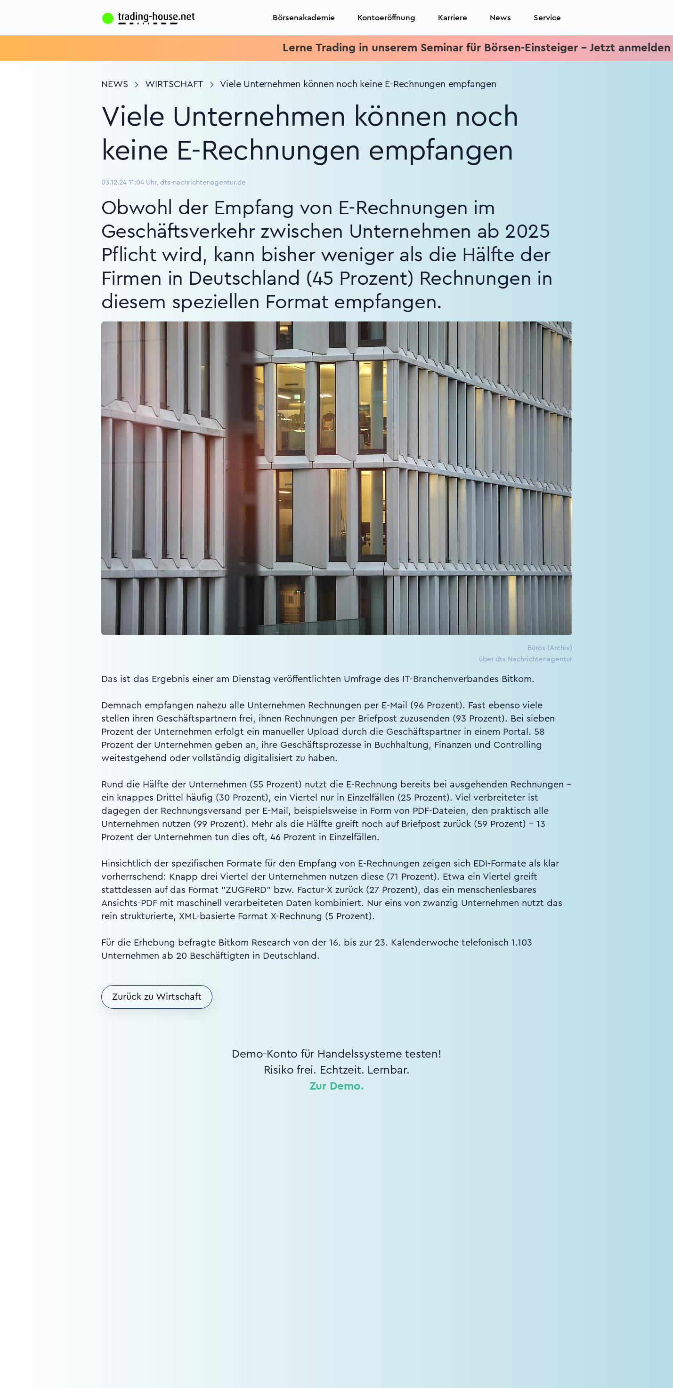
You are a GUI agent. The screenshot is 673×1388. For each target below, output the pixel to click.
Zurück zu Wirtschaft (157, 997)
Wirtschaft (174, 84)
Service (547, 18)
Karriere (452, 18)
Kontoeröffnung (386, 18)
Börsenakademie (304, 18)
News (500, 18)
